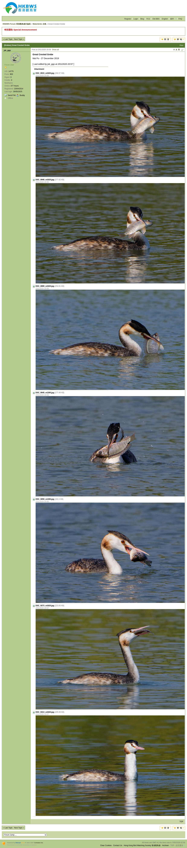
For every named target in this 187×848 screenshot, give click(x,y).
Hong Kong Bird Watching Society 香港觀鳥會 (142, 845)
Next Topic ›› (19, 39)
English (165, 19)
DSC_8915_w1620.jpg (45, 73)
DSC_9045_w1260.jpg (45, 393)
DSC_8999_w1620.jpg (45, 286)
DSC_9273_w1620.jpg (45, 606)
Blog (142, 19)
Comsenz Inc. (38, 842)
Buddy (22, 95)
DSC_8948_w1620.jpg (45, 180)
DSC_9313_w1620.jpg (45, 712)
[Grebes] (7, 45)
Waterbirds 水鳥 (39, 24)
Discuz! (18, 842)
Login (136, 19)
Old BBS (155, 19)
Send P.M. (12, 95)
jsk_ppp (7, 50)
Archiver (165, 845)
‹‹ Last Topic (8, 39)
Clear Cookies (106, 845)
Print (181, 45)
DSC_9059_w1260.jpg (45, 499)
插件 (172, 19)
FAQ (180, 19)
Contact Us (117, 845)
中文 (148, 19)
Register (127, 19)
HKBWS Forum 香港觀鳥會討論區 (16, 24)
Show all (55, 50)
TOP (181, 822)
